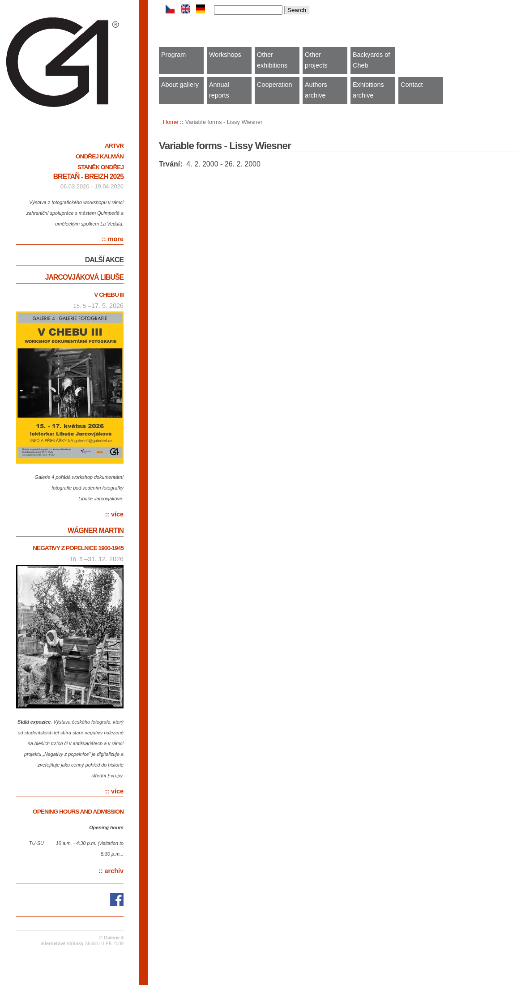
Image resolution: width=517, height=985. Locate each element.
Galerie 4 (114, 937)
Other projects (316, 60)
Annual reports (219, 90)
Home (170, 122)
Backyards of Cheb (371, 60)
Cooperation (274, 84)
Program (173, 54)
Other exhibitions (272, 60)
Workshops (225, 54)
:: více (114, 514)
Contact (412, 84)
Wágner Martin (96, 530)
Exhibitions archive (368, 90)
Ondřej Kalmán (100, 156)
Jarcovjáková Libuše (84, 277)
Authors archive (316, 90)
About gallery (180, 84)
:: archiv (111, 870)
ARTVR (114, 145)
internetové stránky (62, 943)
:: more (113, 239)
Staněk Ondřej (100, 167)
